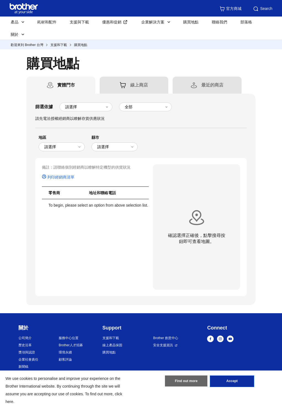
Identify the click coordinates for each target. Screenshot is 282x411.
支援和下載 (58, 45)
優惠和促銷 (111, 22)
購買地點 (191, 22)
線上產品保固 (112, 345)
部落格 (246, 22)
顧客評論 (65, 359)
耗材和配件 (46, 22)
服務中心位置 (68, 338)
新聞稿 (23, 367)
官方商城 (230, 9)
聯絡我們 (219, 22)
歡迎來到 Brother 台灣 (27, 45)
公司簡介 (25, 338)
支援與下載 (79, 22)
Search (262, 9)
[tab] (66, 85)
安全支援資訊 (163, 345)
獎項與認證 (26, 352)
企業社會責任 (28, 359)
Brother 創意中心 (165, 338)
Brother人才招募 (71, 345)
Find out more (186, 382)
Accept (231, 382)
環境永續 (65, 352)
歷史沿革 (25, 345)
